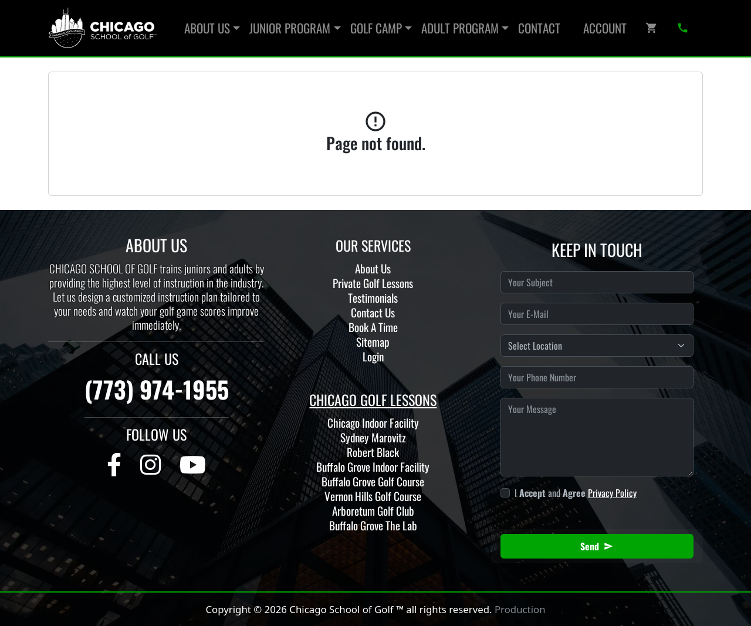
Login (373, 356)
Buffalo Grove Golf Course (373, 481)
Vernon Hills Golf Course (372, 496)
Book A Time (373, 327)
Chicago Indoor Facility (373, 422)
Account (605, 28)
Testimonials (373, 297)
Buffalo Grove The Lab (373, 525)
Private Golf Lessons (373, 283)
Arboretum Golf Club (373, 510)
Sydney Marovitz (373, 437)
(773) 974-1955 (156, 389)
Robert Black (373, 452)
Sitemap (373, 341)
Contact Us (373, 312)
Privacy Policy (612, 493)
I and (576, 493)
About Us (373, 268)
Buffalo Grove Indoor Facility (372, 466)
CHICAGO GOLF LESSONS (373, 399)
